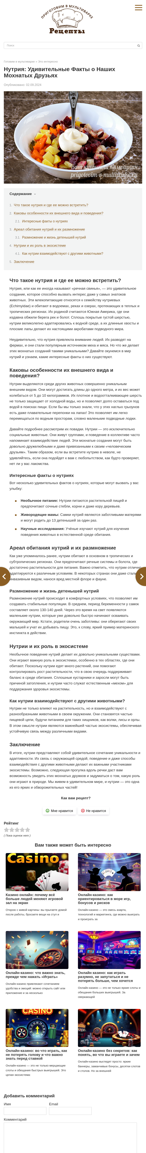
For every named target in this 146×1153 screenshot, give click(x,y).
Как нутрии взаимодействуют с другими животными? (62, 253)
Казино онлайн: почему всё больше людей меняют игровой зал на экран (34, 899)
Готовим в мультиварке (19, 61)
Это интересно (48, 61)
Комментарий (15, 1119)
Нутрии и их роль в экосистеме (40, 245)
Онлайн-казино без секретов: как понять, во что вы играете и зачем (109, 1053)
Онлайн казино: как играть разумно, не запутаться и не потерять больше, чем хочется (105, 977)
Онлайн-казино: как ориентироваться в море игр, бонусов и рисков (104, 899)
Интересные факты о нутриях (45, 221)
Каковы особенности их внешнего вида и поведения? (58, 213)
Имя (7, 1104)
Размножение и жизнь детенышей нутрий (54, 237)
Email (53, 1104)
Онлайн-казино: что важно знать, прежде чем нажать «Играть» (35, 975)
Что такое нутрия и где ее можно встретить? (51, 205)
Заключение (24, 262)
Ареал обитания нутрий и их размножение (49, 229)
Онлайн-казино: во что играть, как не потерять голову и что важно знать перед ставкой (36, 1055)
